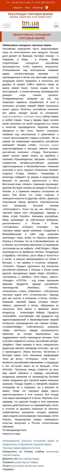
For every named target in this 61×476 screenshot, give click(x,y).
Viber (27, 7)
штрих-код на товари (26, 462)
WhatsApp (38, 7)
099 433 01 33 (48, 2)
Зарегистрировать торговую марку (22, 116)
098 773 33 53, (33, 2)
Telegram (17, 7)
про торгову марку (29, 458)
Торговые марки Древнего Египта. (21, 448)
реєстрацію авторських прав (27, 465)
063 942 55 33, (19, 2)
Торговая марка (49, 145)
